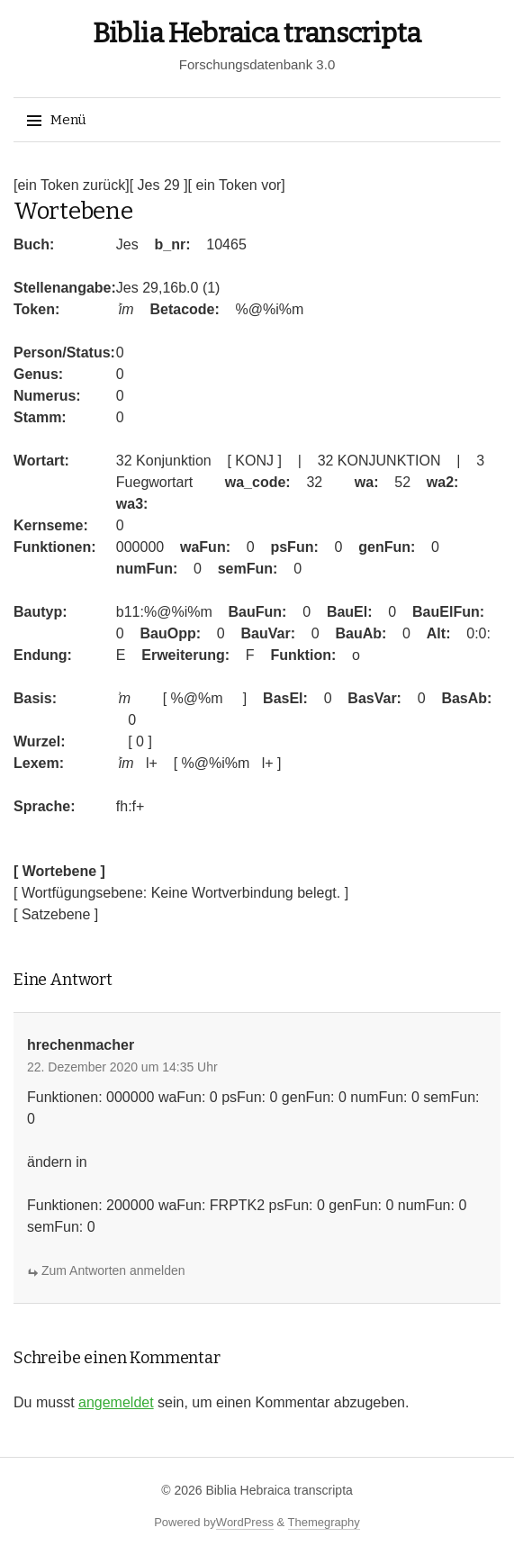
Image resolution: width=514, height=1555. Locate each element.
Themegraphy (324, 1522)
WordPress (245, 1522)
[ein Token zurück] (72, 185)
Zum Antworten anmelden (113, 1270)
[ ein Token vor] (236, 185)
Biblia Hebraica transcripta (257, 33)
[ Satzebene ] (56, 914)
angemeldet (116, 1402)
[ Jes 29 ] (159, 185)
